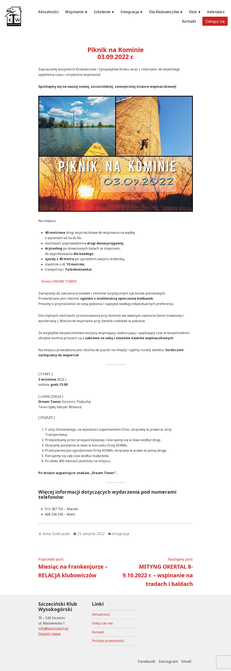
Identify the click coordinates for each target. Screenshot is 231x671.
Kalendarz (216, 11)
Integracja (130, 11)
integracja (120, 533)
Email (186, 661)
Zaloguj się (215, 21)
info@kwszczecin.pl (53, 628)
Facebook (146, 661)
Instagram (168, 661)
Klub (193, 11)
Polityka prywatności (108, 640)
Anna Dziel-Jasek (56, 533)
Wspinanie (74, 11)
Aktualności (48, 11)
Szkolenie (102, 11)
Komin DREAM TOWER (59, 281)
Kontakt (189, 21)
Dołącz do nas (102, 623)
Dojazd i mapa (49, 633)
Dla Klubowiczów (164, 11)
